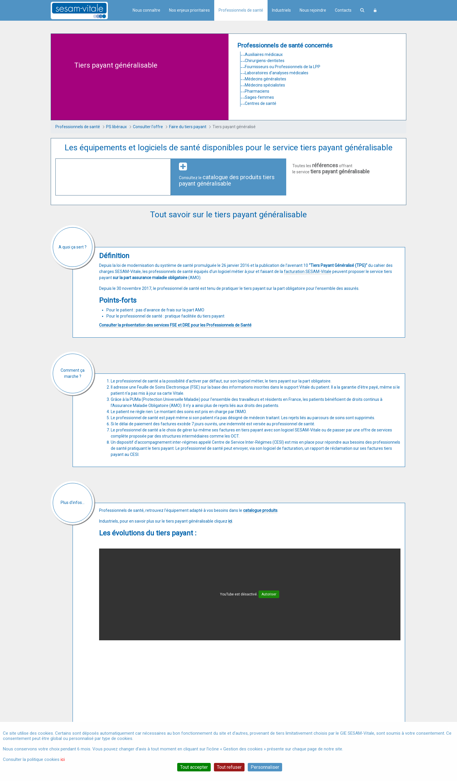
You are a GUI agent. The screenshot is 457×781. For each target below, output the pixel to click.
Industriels (281, 10)
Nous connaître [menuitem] (146, 10)
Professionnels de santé (241, 10)
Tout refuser (229, 767)
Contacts (343, 10)
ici (63, 759)
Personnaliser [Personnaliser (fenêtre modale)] (265, 767)
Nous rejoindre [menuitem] (313, 10)
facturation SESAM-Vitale (307, 271)
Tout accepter (194, 767)
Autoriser (268, 594)
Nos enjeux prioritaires (189, 10)
